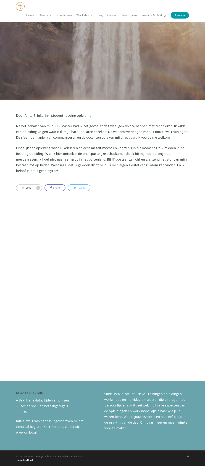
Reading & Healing (153, 15)
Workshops (84, 15)
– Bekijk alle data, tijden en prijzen (42, 400)
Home (30, 15)
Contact (112, 15)
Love (31, 188)
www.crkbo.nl (26, 432)
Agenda (180, 15)
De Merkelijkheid (24, 460)
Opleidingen (64, 15)
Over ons (45, 15)
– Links (21, 412)
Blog (99, 15)
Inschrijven (129, 15)
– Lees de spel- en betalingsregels (42, 406)
